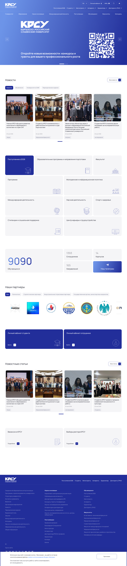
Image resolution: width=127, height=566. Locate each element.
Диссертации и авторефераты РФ (55, 499)
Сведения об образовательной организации (19, 490)
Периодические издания (12, 510)
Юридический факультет (91, 521)
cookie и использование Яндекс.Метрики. (41, 557)
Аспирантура (49, 531)
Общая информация (11, 530)
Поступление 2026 (90, 493)
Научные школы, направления (54, 510)
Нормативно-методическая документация (58, 493)
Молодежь (8, 521)
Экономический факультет (92, 518)
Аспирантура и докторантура (54, 507)
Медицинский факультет (91, 529)
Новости (8, 507)
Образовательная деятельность (15, 527)
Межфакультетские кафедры (93, 535)
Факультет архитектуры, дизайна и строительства (99, 532)
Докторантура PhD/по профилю (55, 534)
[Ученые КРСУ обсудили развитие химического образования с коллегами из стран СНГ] (19, 116)
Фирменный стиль (10, 513)
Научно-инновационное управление (56, 505)
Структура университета (13, 496)
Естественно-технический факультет (95, 515)
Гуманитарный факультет (92, 524)
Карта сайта (9, 548)
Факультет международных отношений (96, 526)
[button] (7, 39)
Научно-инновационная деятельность (17, 524)
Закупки (7, 516)
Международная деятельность (15, 518)
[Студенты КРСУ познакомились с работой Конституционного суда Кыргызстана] (49, 116)
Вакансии (8, 502)
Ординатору (88, 505)
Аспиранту (87, 502)
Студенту (87, 496)
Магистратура (49, 528)
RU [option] (83, 3)
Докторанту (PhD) (89, 507)
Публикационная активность (54, 496)
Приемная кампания (51, 523)
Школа (47, 542)
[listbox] (85, 3)
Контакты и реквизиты (12, 499)
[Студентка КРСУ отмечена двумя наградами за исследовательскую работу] (107, 116)
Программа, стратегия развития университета (19, 493)
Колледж (47, 539)
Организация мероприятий (13, 504)
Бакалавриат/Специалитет (53, 525)
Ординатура (48, 537)
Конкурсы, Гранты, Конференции (55, 502)
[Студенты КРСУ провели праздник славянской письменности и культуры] (107, 391)
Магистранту (88, 499)
